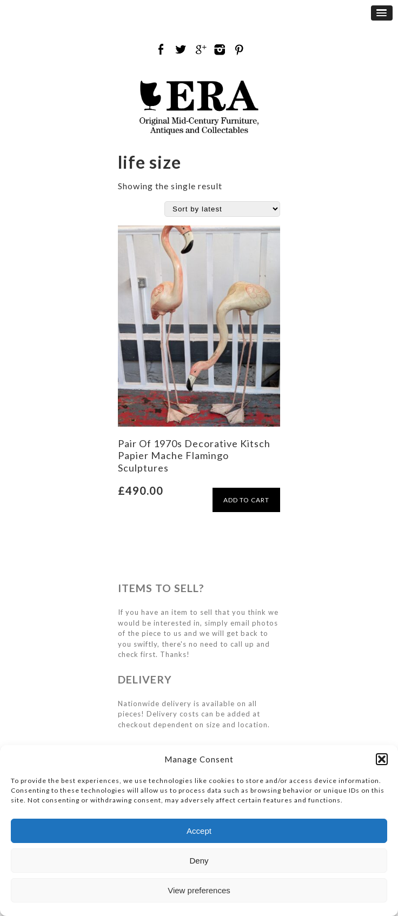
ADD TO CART (246, 500)
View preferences (199, 890)
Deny (198, 860)
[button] (381, 759)
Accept (199, 830)
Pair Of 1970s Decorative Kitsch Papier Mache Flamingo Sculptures (194, 455)
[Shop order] (222, 209)
